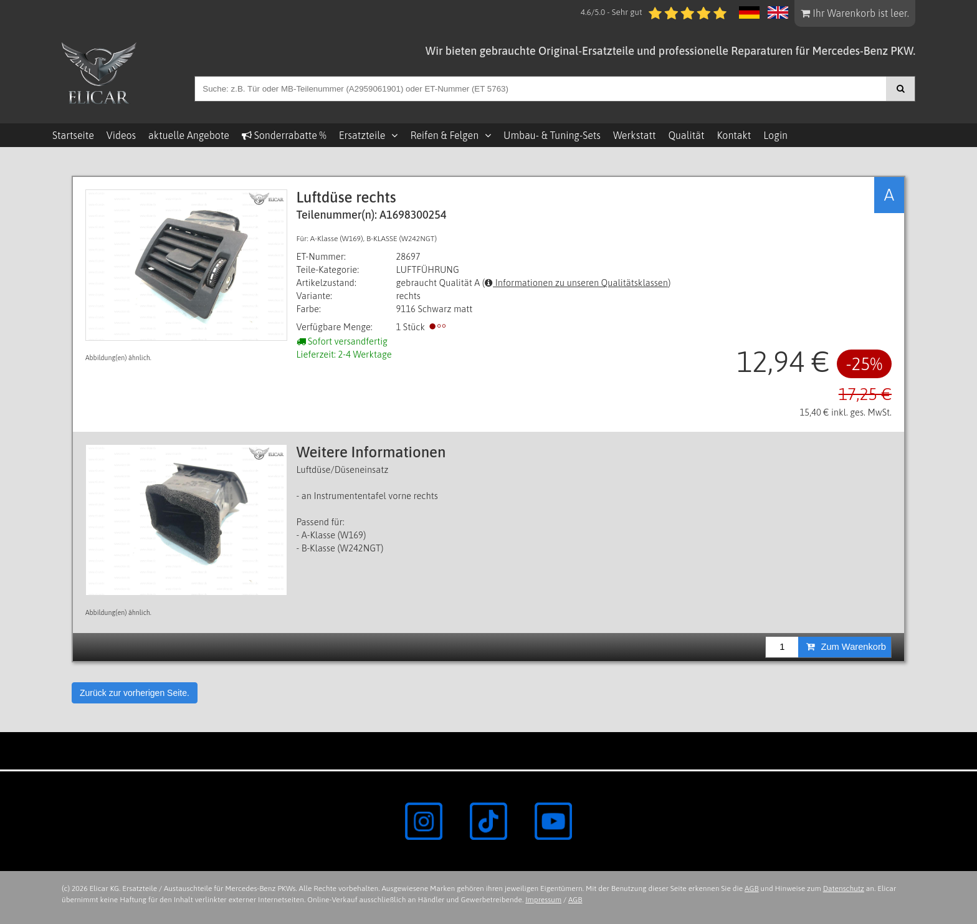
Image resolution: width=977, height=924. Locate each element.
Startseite (73, 135)
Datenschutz (843, 888)
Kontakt (734, 135)
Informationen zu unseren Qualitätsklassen (576, 282)
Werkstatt (634, 135)
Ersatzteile (362, 135)
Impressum (543, 899)
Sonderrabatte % (284, 135)
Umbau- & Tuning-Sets (552, 135)
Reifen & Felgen (444, 135)
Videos (121, 135)
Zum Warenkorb (846, 647)
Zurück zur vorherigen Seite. (134, 693)
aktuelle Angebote (188, 135)
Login (775, 135)
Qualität (686, 135)
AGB (752, 888)
